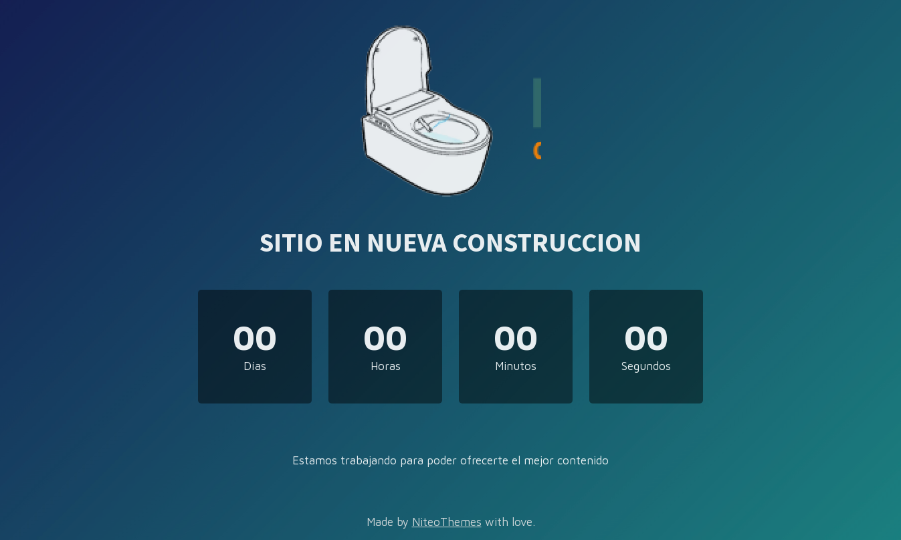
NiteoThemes (447, 522)
